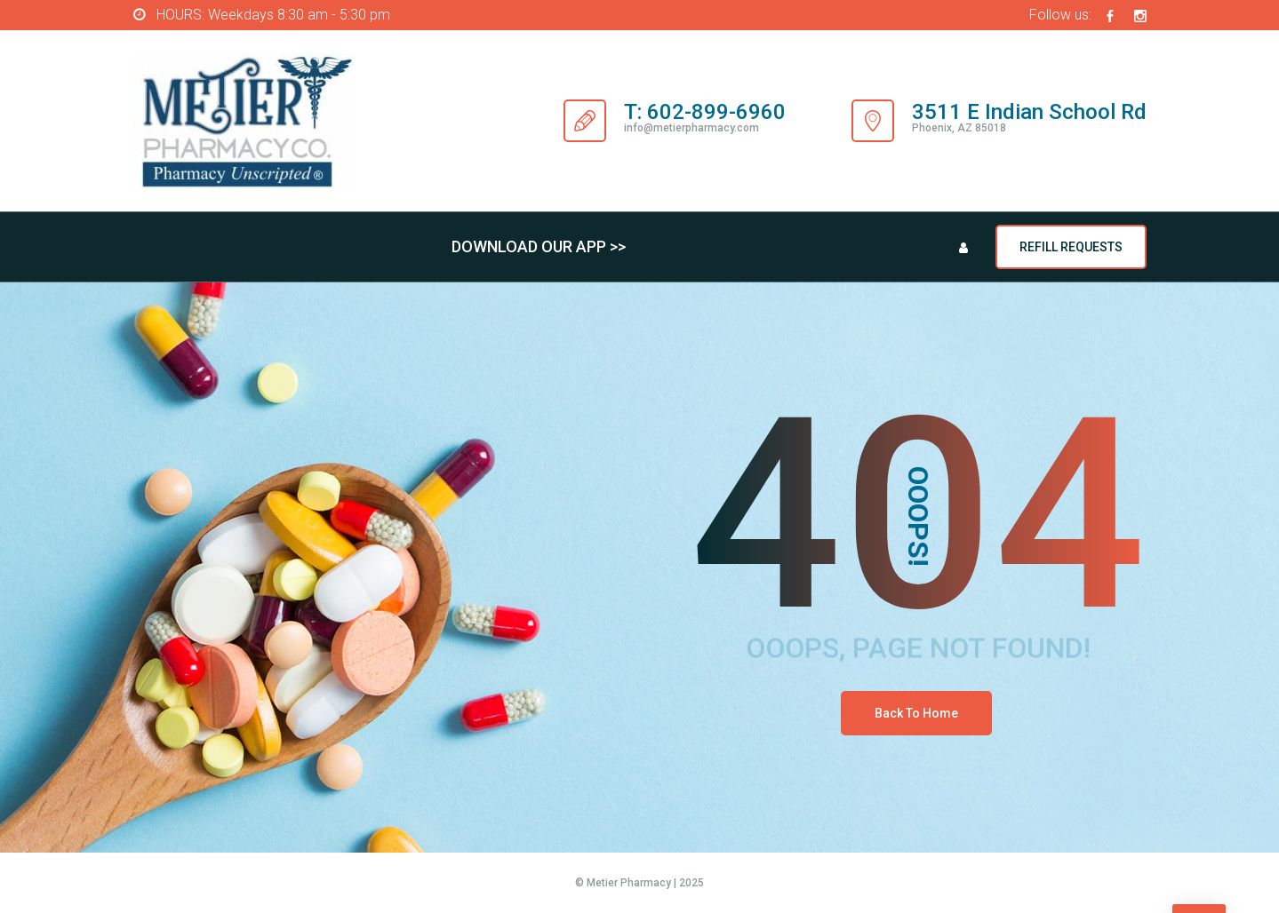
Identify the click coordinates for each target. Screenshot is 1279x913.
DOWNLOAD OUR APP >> (539, 246)
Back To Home (916, 713)
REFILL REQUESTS (1071, 247)
